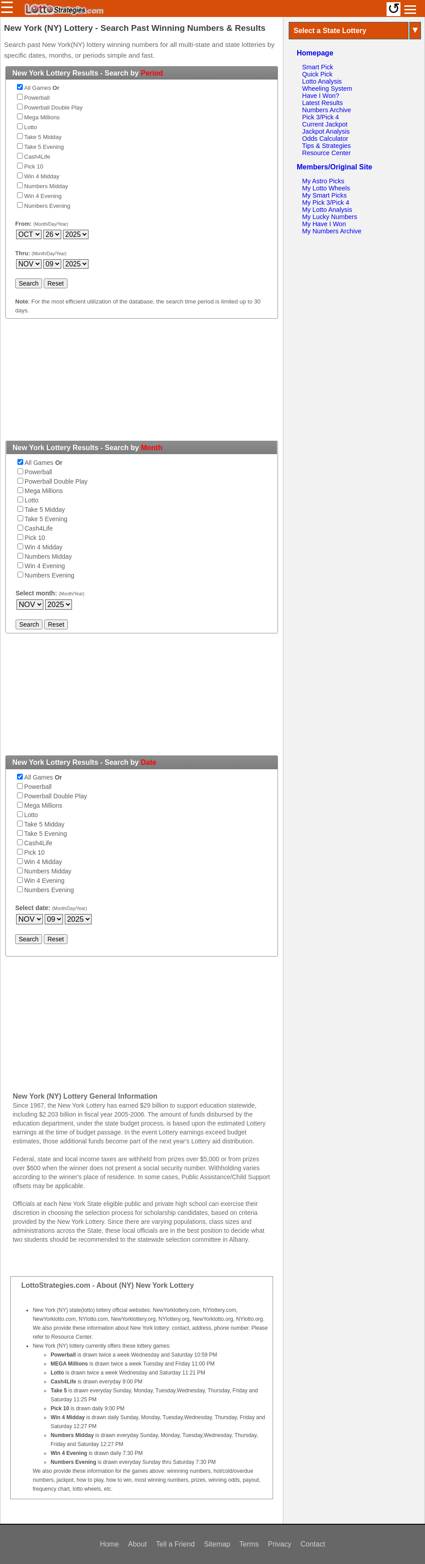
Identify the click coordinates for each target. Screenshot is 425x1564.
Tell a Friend (175, 1544)
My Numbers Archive (332, 231)
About (137, 1544)
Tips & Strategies (326, 145)
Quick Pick (317, 74)
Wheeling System (327, 88)
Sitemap (217, 1544)
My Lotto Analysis (327, 209)
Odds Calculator (325, 138)
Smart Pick (317, 67)
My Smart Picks (324, 195)
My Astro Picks (323, 181)
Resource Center (326, 152)
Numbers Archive (326, 110)
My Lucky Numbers (329, 216)
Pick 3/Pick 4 (320, 117)
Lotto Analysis (322, 81)
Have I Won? (320, 95)
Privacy (279, 1544)
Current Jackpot (325, 124)
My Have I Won (324, 224)
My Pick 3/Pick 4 (325, 202)
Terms (249, 1544)
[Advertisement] (142, 385)
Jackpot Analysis (325, 131)
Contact (312, 1544)
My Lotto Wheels (326, 188)
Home (109, 1544)
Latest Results (322, 102)
